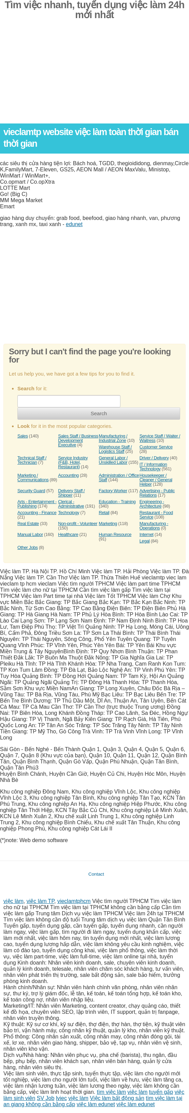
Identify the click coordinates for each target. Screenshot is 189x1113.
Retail (104, 512)
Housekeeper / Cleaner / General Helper (156, 480)
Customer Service (156, 446)
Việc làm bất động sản (117, 1098)
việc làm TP (40, 901)
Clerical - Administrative (71, 504)
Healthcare (68, 534)
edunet (74, 224)
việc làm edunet (96, 1104)
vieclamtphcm (74, 901)
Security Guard (31, 490)
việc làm (13, 901)
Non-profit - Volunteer (77, 523)
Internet (147, 534)
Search (99, 413)
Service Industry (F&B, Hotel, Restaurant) (73, 462)
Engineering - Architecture (152, 504)
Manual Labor (30, 534)
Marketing (108, 523)
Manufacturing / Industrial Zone (113, 438)
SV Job (46, 1098)
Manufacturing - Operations (154, 526)
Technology (68, 512)
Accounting (68, 475)
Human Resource (115, 534)
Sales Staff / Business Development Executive (78, 440)
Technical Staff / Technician (31, 460)
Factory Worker (113, 490)
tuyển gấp (161, 1092)
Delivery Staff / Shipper (71, 493)
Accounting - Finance (36, 512)
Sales (22, 435)
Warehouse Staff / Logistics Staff (115, 449)
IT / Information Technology (153, 466)
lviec (61, 1098)
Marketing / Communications (32, 477)
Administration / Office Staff (119, 477)
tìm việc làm (111, 1092)
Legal (145, 541)
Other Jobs (27, 547)
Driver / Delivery (154, 457)
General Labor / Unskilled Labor (113, 460)
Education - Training (117, 501)
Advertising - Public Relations (157, 493)
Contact (96, 874)
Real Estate (28, 523)
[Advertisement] (94, 75)
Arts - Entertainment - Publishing (37, 504)
